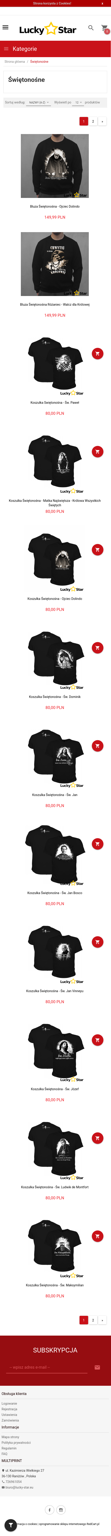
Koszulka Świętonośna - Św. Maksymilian (55, 1285)
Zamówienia (10, 1420)
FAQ (4, 1453)
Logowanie (9, 1403)
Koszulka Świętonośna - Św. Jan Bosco (54, 893)
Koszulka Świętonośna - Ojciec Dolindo (55, 598)
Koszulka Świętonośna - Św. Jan (54, 794)
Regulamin (9, 1448)
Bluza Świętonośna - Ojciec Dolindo (55, 206)
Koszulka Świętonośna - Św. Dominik (55, 696)
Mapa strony (10, 1437)
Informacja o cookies (24, 1523)
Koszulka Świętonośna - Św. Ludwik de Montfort (55, 1187)
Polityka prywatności (16, 1442)
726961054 (12, 1481)
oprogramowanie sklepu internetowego (62, 1523)
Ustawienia (9, 1414)
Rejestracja (9, 1409)
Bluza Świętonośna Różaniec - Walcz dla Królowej (55, 304)
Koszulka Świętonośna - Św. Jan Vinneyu (54, 991)
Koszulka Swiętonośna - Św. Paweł (55, 402)
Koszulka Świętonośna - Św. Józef (55, 1089)
